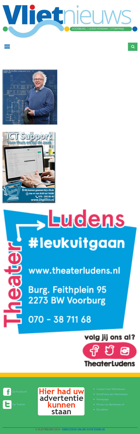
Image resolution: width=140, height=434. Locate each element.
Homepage (102, 399)
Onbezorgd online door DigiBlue (83, 429)
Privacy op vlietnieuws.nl (110, 404)
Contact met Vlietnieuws (110, 388)
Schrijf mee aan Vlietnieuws (112, 394)
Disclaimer (102, 409)
